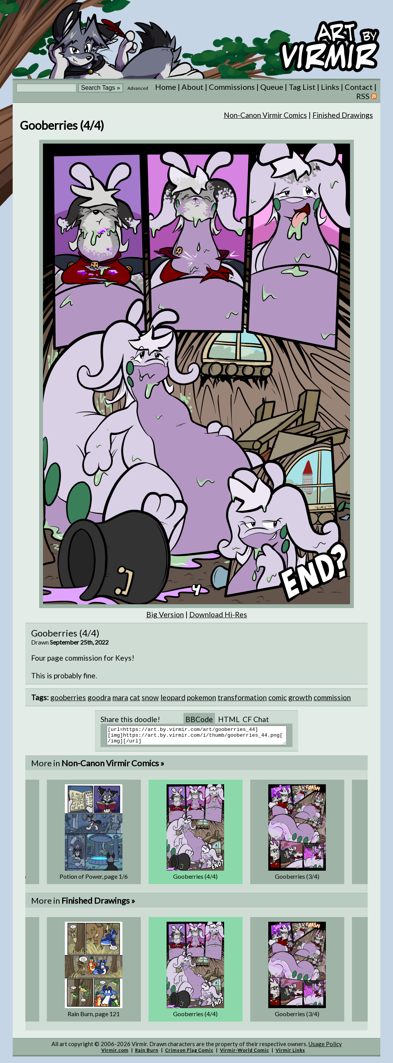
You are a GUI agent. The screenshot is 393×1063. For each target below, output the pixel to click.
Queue (271, 86)
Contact (359, 86)
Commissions (232, 86)
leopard (172, 697)
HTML (228, 719)
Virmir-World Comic (244, 1053)
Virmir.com (115, 1053)
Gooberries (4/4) (195, 879)
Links (330, 86)
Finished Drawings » (98, 904)
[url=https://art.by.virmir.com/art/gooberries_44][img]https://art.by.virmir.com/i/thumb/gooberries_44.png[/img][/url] (201, 737)
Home (165, 86)
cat (135, 697)
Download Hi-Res (218, 614)
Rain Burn (147, 1053)
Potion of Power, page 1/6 (93, 879)
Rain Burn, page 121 (94, 1017)
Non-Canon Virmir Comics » (112, 766)
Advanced (137, 88)
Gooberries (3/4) (297, 879)
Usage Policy (325, 1047)
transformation (242, 697)
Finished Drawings (342, 115)
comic (277, 697)
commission (332, 697)
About (192, 86)
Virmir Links (290, 1053)
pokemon (201, 697)
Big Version (165, 614)
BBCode (199, 719)
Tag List (302, 86)
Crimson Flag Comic (189, 1053)
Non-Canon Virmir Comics (265, 115)
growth (300, 697)
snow (150, 697)
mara (120, 697)
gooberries (68, 697)
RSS (366, 96)
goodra (99, 697)
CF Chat (256, 719)
